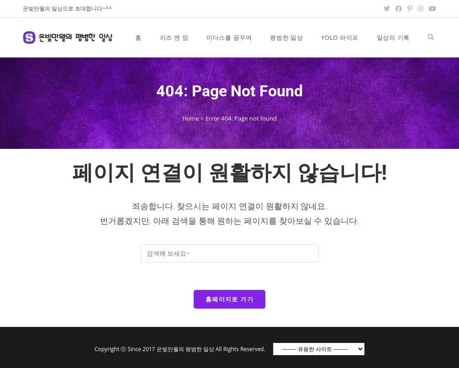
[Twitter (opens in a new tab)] (387, 8)
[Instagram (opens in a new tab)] (420, 8)
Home (190, 118)
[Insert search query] (230, 253)
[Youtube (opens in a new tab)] (431, 8)
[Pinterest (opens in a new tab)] (410, 8)
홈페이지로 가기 (229, 299)
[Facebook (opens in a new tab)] (399, 8)
